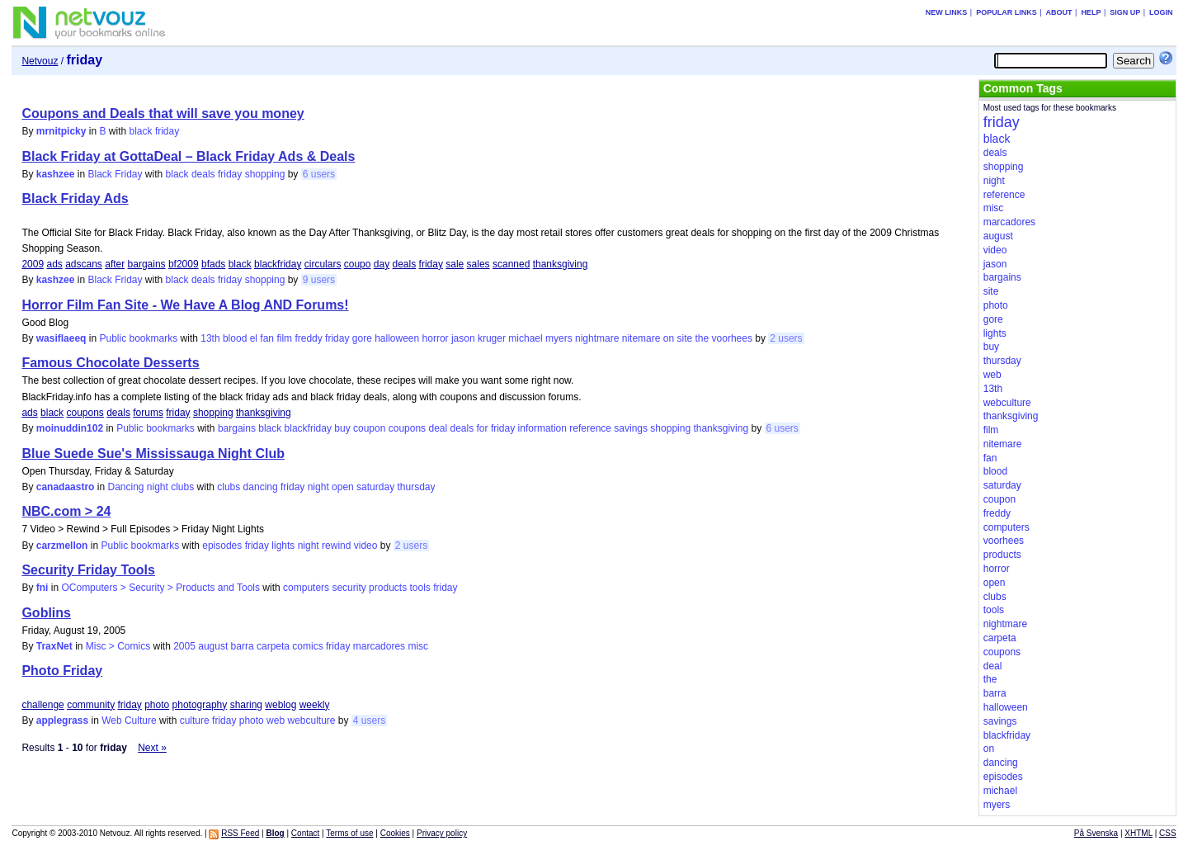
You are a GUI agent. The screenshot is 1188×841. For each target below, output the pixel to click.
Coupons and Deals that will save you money (162, 113)
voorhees (732, 338)
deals (203, 174)
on (668, 338)
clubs (228, 487)
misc (418, 646)
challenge (42, 705)
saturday (375, 487)
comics (307, 646)
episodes (222, 545)
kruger (492, 338)
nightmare (597, 338)
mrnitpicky (61, 131)
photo (156, 705)
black (141, 131)
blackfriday (277, 264)
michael (525, 338)
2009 (32, 264)
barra (242, 646)
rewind (336, 545)
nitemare (641, 338)
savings (631, 428)
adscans (83, 264)
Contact (305, 833)
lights (283, 545)
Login (1161, 12)
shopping (265, 174)
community (91, 705)
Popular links (1006, 12)
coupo (357, 264)
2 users (786, 338)
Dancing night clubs (150, 487)
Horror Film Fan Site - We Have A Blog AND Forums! (184, 305)
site (684, 338)
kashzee (55, 174)
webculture (311, 720)
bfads (213, 264)
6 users (319, 174)
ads (54, 264)
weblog (280, 705)
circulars (323, 264)
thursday (416, 487)
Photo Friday (61, 671)
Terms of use (349, 833)
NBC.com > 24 (66, 511)
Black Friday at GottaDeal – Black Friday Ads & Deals (188, 156)
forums (148, 412)
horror (435, 338)
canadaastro (65, 487)
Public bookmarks (138, 338)
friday (167, 131)
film (284, 338)
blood (235, 338)
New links (947, 12)
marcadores (379, 646)
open (343, 487)
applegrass (62, 720)
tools (419, 587)
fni (42, 587)
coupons (84, 412)
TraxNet (54, 646)
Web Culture (128, 720)
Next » (152, 748)
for (482, 428)
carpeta (273, 646)
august (213, 646)
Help (1091, 12)
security (348, 587)
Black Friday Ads (74, 198)
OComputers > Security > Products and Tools (160, 587)
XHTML (1138, 833)
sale (455, 264)
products (388, 587)
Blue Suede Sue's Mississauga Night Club (153, 453)
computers (306, 587)
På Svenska (1096, 833)
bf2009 (183, 264)
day (381, 264)
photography (200, 705)
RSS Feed (240, 833)
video (366, 545)
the (702, 338)
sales (478, 264)
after (115, 264)
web (275, 720)
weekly (314, 705)
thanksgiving (560, 264)
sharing (246, 705)
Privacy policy (442, 833)
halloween (397, 338)
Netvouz (39, 61)
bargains (147, 264)
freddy (308, 338)
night (318, 487)
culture (195, 720)
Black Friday (114, 174)
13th (209, 338)
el (253, 338)
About (1059, 12)
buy (342, 428)
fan (267, 338)
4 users (369, 720)
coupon (369, 428)
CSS (1167, 833)
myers (559, 338)
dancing (260, 487)
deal (437, 428)
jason (463, 338)
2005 (184, 646)
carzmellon (62, 545)
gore (362, 338)
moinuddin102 (69, 428)
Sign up (1125, 12)
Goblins (46, 613)
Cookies (395, 833)
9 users (319, 280)
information (542, 428)
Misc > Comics (118, 646)
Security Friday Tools (88, 570)
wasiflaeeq (61, 338)
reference (590, 428)
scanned (511, 264)
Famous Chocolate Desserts (110, 363)
